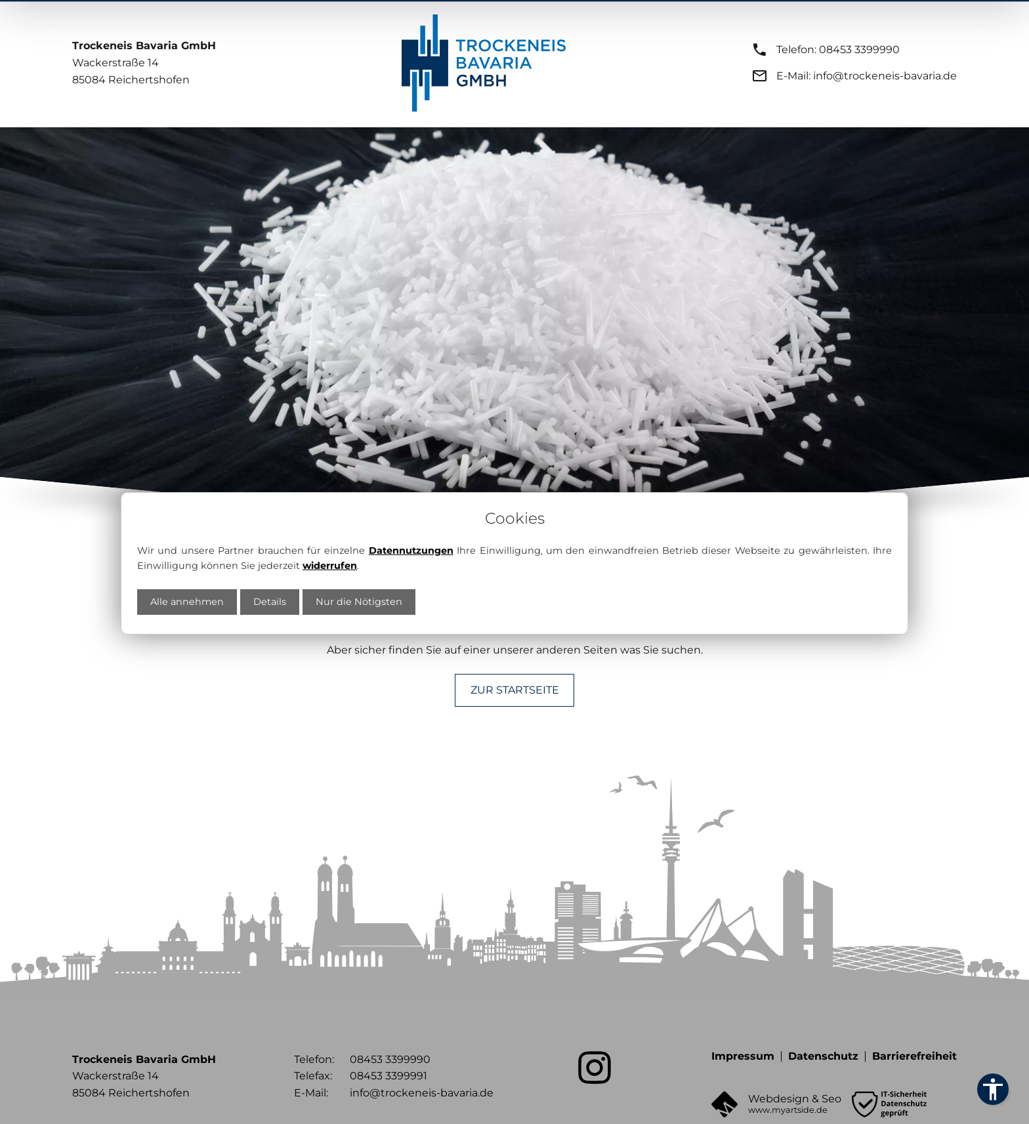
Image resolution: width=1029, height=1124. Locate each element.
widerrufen (330, 564)
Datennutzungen (411, 549)
